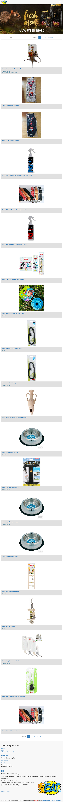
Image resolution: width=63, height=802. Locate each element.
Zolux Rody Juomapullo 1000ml (11, 661)
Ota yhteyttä (4, 760)
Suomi (8, 791)
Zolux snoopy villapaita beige (10, 105)
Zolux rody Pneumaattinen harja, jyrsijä (13, 696)
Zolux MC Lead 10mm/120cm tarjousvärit (14, 210)
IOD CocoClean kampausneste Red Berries (14, 244)
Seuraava (50, 37)
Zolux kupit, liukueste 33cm (10, 452)
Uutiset (3, 762)
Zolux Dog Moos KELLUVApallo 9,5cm (13, 313)
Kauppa (3, 750)
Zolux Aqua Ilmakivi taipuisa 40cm (12, 348)
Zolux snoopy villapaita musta (10, 140)
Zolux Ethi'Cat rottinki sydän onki (11, 69)
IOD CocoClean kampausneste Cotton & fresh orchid (17, 175)
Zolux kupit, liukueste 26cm (10, 556)
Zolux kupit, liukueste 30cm (10, 522)
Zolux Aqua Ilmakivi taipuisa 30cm (12, 383)
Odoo (36, 800)
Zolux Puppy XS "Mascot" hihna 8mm (13, 279)
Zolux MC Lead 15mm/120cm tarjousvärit (14, 731)
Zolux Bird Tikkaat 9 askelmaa (10, 591)
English (3, 791)
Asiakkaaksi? (4, 755)
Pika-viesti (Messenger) (7, 752)
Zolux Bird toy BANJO (8, 626)
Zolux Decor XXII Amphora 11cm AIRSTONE (14, 417)
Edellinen (34, 37)
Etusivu (3, 748)
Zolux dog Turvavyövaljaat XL (10, 487)
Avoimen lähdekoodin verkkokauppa (51, 800)
